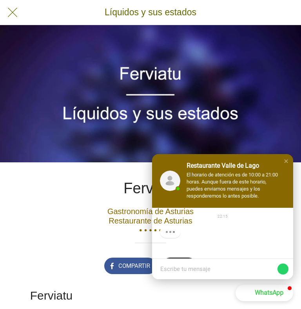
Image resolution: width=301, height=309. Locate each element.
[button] (286, 161)
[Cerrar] (12, 12)
